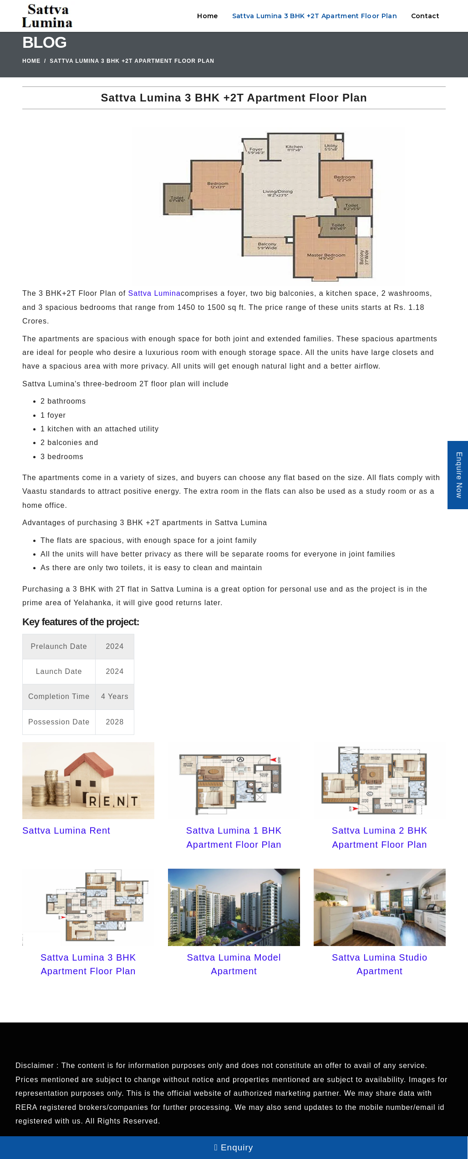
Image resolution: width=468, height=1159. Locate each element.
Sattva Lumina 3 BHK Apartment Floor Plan (88, 964)
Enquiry (234, 1147)
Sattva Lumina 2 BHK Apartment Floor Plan (379, 837)
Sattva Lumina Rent (66, 830)
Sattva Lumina (154, 293)
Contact (425, 16)
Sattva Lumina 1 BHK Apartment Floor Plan (234, 837)
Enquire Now (459, 475)
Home (207, 16)
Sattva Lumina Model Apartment (234, 964)
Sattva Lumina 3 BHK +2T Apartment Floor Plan (314, 16)
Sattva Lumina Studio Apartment (379, 964)
